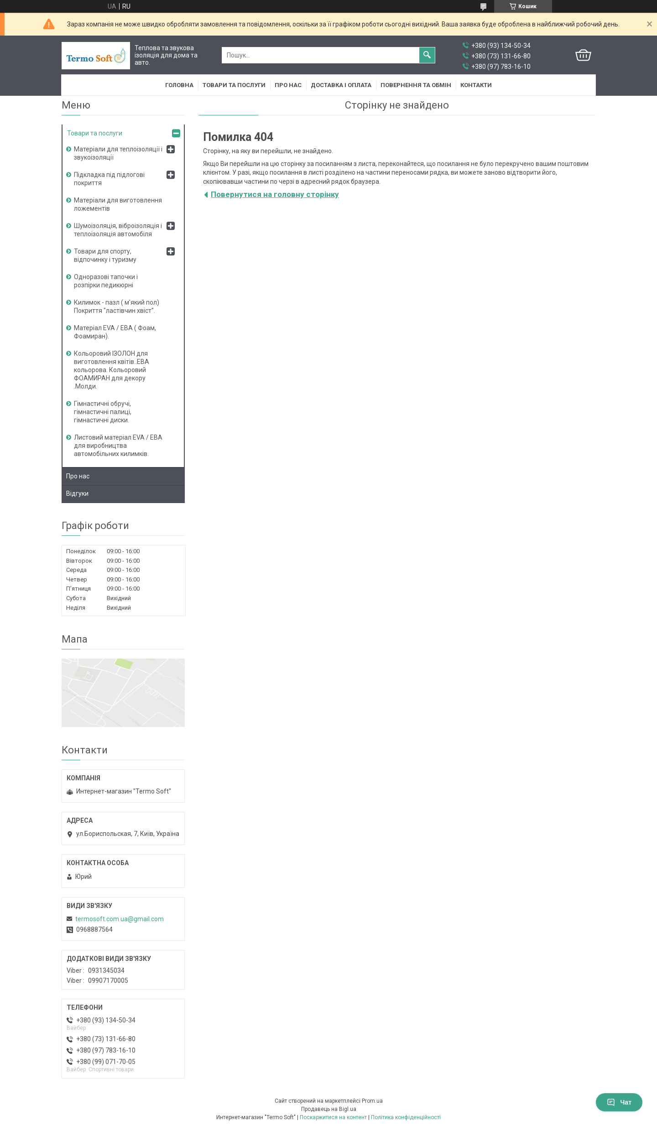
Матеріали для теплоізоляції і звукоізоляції (118, 153)
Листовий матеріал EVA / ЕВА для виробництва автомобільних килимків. (118, 445)
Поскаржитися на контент (333, 1117)
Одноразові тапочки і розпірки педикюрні (106, 281)
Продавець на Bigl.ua (328, 1109)
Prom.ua (372, 1101)
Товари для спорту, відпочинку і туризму (105, 255)
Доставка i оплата (341, 85)
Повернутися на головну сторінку (275, 194)
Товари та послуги (234, 85)
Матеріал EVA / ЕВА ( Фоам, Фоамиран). (115, 332)
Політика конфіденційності (406, 1117)
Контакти (476, 85)
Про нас (288, 85)
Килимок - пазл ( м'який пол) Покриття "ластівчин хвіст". (116, 306)
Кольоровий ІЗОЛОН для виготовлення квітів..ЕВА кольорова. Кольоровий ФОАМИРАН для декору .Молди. (111, 370)
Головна (179, 85)
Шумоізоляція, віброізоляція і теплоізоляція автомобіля (118, 230)
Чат (619, 1102)
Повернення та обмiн (416, 85)
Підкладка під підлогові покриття (109, 179)
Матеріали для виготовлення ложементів (118, 204)
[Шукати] (427, 55)
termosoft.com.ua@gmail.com (119, 919)
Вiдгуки (77, 493)
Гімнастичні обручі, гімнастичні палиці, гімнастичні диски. (102, 412)
